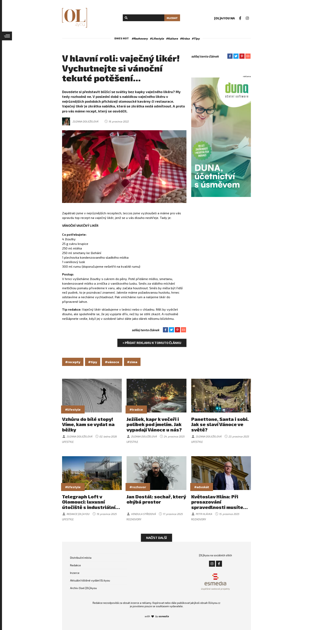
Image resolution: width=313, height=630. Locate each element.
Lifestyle (68, 441)
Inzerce (74, 572)
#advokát (201, 487)
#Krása (185, 38)
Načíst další (156, 538)
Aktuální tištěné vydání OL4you (90, 580)
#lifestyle (73, 409)
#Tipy (196, 38)
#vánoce (112, 362)
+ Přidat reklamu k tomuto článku (152, 343)
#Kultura (172, 38)
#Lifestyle (157, 38)
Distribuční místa (80, 557)
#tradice (136, 409)
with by (157, 616)
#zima (132, 362)
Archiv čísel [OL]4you (83, 588)
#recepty (72, 362)
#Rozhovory (140, 38)
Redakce (75, 565)
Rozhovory (134, 519)
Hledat (172, 18)
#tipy (92, 362)
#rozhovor (138, 487)
